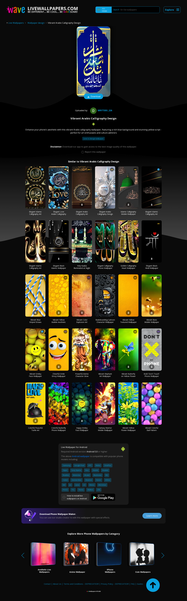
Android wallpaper (81, 456)
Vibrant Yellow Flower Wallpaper (128, 429)
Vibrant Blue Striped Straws (35, 321)
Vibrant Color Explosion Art (81, 321)
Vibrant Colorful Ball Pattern (151, 429)
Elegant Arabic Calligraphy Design (105, 212)
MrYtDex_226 (100, 110)
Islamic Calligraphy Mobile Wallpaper (128, 212)
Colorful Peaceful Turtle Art (35, 429)
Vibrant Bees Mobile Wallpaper (151, 321)
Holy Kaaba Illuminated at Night (82, 267)
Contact (47, 584)
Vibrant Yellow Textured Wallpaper (128, 321)
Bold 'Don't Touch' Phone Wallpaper (151, 375)
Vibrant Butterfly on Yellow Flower (128, 375)
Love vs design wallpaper (93, 138)
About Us (57, 584)
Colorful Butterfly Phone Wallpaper (58, 429)
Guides (140, 584)
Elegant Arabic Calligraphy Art (82, 212)
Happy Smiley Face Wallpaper (81, 429)
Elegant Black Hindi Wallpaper (151, 267)
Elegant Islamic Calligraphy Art (35, 212)
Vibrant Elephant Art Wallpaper (105, 375)
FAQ (133, 584)
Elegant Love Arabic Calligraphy (58, 212)
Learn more (152, 515)
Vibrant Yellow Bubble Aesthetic (59, 321)
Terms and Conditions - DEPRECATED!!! (81, 584)
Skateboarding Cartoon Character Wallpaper (105, 321)
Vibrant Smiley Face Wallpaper (35, 375)
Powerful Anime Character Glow (82, 375)
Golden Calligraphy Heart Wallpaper (128, 267)
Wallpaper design (36, 22)
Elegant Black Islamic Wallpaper (58, 267)
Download (93, 96)
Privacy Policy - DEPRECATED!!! (115, 584)
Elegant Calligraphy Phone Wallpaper (105, 267)
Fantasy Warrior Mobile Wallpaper (105, 429)
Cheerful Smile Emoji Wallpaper (58, 375)
